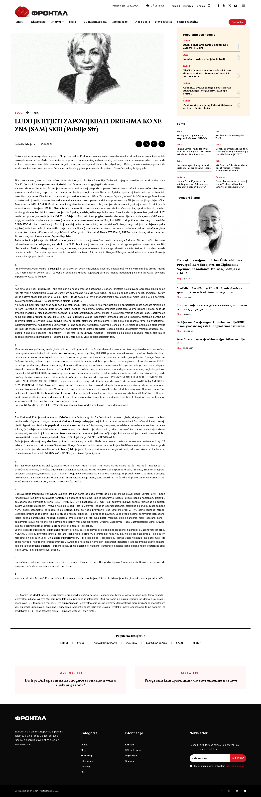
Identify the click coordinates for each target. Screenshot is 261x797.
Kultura (181, 177)
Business (220, 177)
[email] (210, 758)
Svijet (186, 40)
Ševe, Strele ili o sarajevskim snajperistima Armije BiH (211, 341)
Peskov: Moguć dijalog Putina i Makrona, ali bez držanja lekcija (207, 106)
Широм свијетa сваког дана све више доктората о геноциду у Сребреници (212, 307)
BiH (185, 55)
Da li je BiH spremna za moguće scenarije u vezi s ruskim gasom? (70, 683)
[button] (209, 6)
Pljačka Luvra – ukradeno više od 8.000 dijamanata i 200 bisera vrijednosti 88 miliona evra (207, 73)
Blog (19, 112)
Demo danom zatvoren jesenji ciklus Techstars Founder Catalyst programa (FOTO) (232, 184)
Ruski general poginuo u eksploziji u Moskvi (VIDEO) (205, 46)
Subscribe (238, 758)
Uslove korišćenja (235, 766)
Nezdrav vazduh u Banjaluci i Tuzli (204, 59)
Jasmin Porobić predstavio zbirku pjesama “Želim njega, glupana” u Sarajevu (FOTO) (192, 184)
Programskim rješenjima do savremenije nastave (190, 680)
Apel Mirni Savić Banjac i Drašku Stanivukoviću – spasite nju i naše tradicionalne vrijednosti (209, 290)
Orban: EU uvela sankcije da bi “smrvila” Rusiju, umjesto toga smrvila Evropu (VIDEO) (207, 91)
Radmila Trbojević (25, 144)
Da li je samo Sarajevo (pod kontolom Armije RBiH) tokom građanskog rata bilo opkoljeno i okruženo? (211, 324)
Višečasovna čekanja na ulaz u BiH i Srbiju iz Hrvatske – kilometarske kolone (231, 168)
